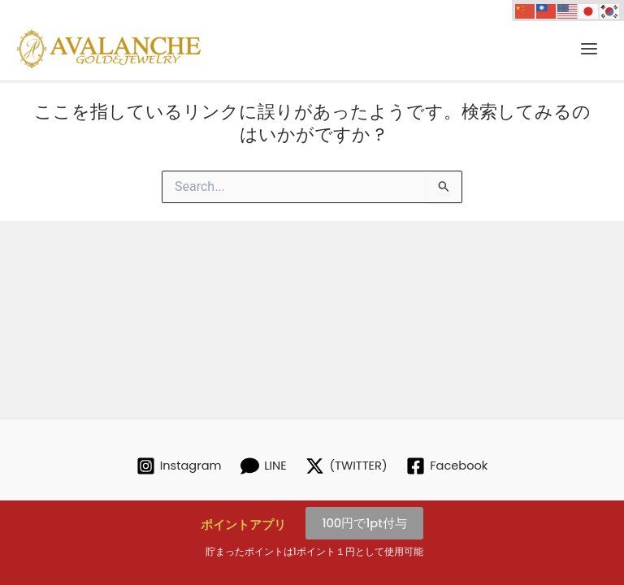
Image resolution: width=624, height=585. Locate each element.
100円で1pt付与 (364, 523)
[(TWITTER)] (346, 466)
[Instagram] (179, 466)
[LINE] (263, 466)
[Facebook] (446, 466)
